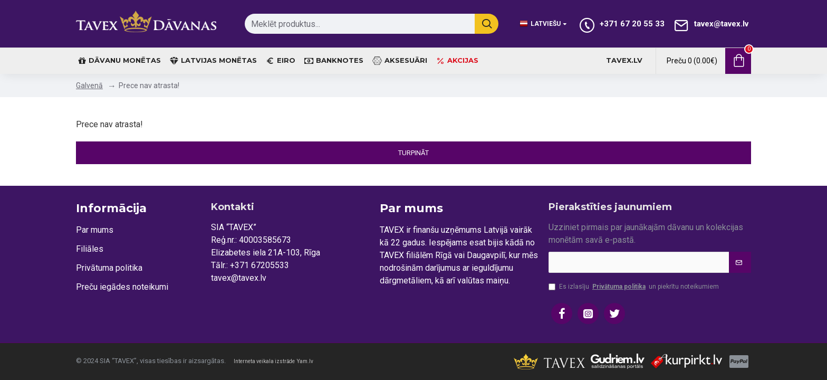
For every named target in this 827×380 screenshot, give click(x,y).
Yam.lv (305, 361)
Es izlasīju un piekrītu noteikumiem (634, 286)
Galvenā (89, 85)
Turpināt (413, 153)
